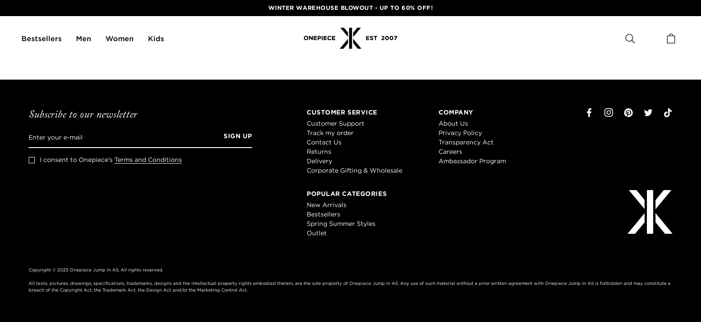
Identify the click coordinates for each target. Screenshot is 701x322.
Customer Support (335, 123)
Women (120, 38)
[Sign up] (234, 137)
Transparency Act (466, 142)
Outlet (317, 233)
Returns (319, 152)
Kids (156, 38)
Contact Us (324, 142)
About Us (453, 123)
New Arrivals (326, 205)
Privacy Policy (460, 133)
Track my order (330, 133)
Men (83, 38)
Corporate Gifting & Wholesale (354, 170)
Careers (450, 152)
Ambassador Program (472, 161)
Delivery (319, 161)
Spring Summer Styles (341, 224)
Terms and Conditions (148, 160)
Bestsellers (41, 38)
